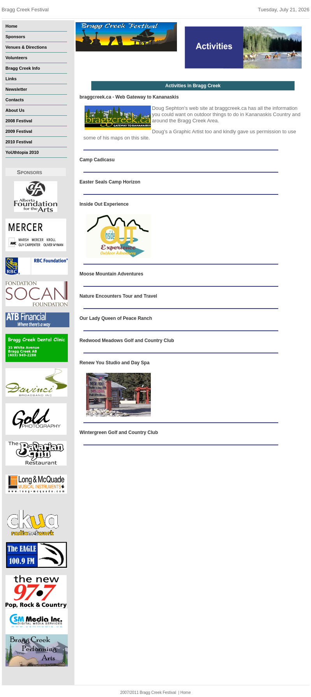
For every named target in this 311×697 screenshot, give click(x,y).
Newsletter (16, 89)
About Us (15, 110)
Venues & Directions (26, 47)
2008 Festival (18, 120)
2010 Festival (18, 141)
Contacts (14, 99)
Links (11, 78)
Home (11, 26)
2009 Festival (18, 131)
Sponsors (15, 36)
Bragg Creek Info (22, 68)
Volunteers (16, 57)
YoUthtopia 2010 (22, 152)
